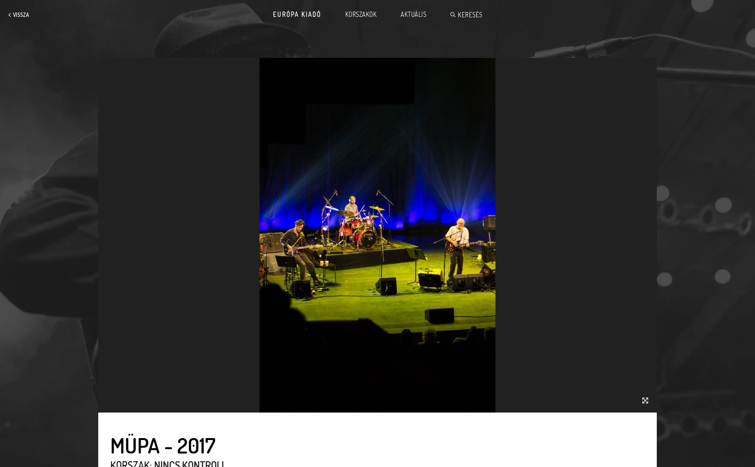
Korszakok (361, 14)
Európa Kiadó (297, 14)
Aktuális (413, 14)
